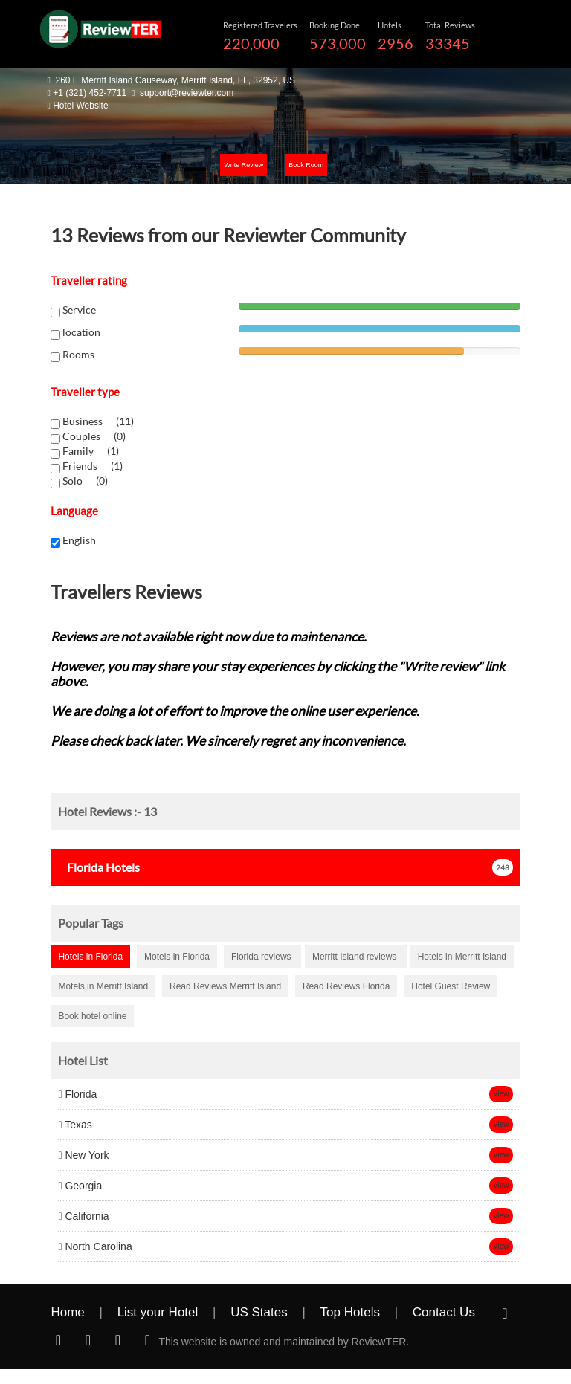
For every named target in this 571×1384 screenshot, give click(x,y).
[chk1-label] (55, 424)
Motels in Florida (177, 956)
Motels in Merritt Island (103, 986)
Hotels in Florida (90, 956)
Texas (74, 1125)
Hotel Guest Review (450, 986)
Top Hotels (350, 1312)
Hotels (99, 867)
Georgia (80, 1185)
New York (83, 1155)
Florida (77, 1094)
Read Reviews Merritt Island (225, 986)
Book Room (305, 165)
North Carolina (95, 1246)
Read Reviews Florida (346, 986)
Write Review (243, 165)
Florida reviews (262, 956)
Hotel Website (80, 105)
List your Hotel (158, 1312)
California (83, 1216)
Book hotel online (92, 1016)
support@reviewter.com (186, 93)
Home (67, 1312)
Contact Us (444, 1312)
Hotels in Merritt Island (462, 956)
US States (259, 1312)
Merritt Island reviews (355, 956)
